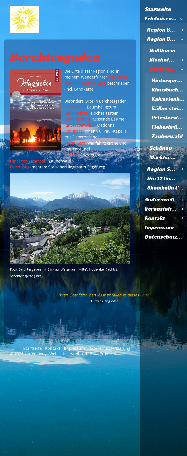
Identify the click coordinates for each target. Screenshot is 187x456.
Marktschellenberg (163, 157)
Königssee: (74, 131)
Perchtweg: (20, 167)
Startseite (158, 9)
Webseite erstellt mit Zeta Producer (82, 353)
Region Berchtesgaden (162, 39)
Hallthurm (162, 50)
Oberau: (71, 155)
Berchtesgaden (163, 69)
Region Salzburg (162, 169)
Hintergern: (75, 107)
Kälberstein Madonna (169, 108)
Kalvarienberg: (77, 119)
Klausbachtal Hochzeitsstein (169, 89)
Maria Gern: (75, 143)
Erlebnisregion (161, 18)
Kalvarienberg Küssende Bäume (169, 99)
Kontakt (155, 218)
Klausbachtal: (77, 113)
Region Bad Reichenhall (162, 29)
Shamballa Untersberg (167, 187)
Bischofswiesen (163, 59)
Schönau (160, 148)
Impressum (159, 227)
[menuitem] (163, 9)
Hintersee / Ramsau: (28, 161)
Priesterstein (169, 117)
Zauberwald (167, 136)
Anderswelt (160, 199)
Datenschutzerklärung (166, 236)
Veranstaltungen (161, 208)
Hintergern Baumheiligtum (169, 80)
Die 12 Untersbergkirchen (162, 178)
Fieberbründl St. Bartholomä (169, 126)
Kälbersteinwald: (80, 125)
